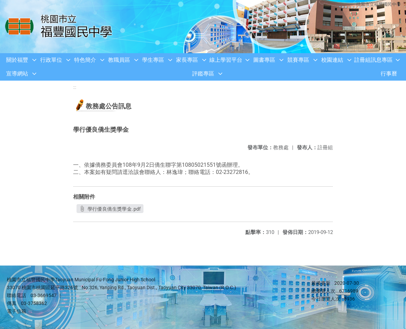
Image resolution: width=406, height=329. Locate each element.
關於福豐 (17, 60)
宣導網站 (17, 73)
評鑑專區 (203, 73)
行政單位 (51, 60)
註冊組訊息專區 (373, 60)
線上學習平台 (225, 60)
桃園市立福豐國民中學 (378, 4)
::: (74, 87)
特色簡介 (85, 60)
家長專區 (187, 60)
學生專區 (153, 60)
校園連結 (332, 60)
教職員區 (119, 60)
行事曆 (389, 73)
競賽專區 (298, 60)
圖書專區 (264, 60)
